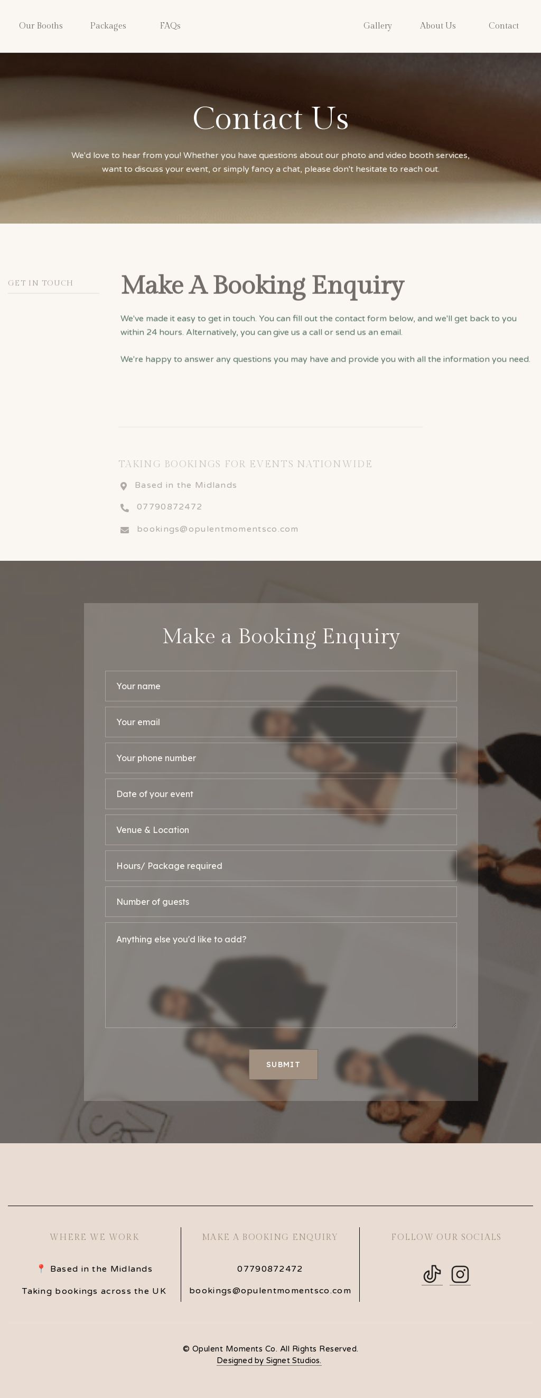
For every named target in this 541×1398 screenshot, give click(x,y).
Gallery (377, 26)
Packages (108, 26)
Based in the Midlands (186, 499)
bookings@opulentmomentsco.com (218, 543)
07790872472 (169, 521)
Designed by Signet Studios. (269, 1360)
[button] (41, 26)
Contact (504, 26)
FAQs (170, 26)
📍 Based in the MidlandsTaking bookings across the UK (94, 1280)
